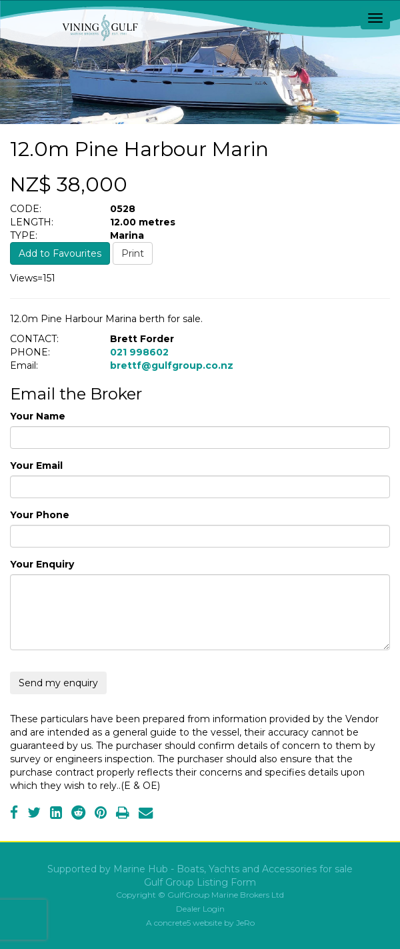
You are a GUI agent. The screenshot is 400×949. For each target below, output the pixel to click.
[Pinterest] (101, 814)
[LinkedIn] (56, 814)
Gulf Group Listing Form (200, 882)
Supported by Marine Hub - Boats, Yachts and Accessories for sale (200, 869)
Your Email (36, 465)
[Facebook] (14, 814)
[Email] (146, 814)
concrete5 (172, 923)
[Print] (122, 814)
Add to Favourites (60, 253)
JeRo (245, 923)
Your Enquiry (42, 564)
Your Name (37, 416)
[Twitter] (34, 814)
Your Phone (39, 515)
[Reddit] (78, 814)
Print (132, 253)
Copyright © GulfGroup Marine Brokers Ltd (200, 895)
